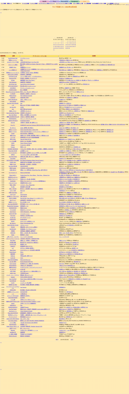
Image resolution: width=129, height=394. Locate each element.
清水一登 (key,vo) (77, 149)
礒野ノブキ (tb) (77, 172)
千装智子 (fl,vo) (71, 139)
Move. (21, 252)
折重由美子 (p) (72, 279)
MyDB (44, 1)
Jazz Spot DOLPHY (13, 204)
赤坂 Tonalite (13, 168)
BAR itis (13, 256)
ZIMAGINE (13, 290)
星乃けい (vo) (62, 188)
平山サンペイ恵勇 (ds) (93, 80)
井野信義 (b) (70, 196)
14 (59, 44)
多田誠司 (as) (62, 186)
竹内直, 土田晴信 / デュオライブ (28, 78)
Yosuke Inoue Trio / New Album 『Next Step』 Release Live (35, 175)
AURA (22, 107)
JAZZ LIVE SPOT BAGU (12, 318)
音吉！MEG (13, 185)
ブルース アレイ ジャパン (12, 238)
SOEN (12, 143)
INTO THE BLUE (12, 99)
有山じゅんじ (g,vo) (72, 62)
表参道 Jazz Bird (13, 284)
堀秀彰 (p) (67, 127)
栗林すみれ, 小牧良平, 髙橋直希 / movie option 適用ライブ (35, 309)
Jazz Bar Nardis (13, 309)
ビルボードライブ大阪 (13, 62)
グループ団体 (78, 3)
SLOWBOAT (13, 281)
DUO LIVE (23, 158)
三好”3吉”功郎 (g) (75, 154)
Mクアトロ (13, 200)
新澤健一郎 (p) (104, 124)
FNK (21, 60)
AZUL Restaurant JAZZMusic (28, 211)
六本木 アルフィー (13, 179)
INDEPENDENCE (12, 307)
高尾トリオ (23, 147)
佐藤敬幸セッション (25, 67)
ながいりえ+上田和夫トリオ (27, 221)
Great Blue (12, 158)
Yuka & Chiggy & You (25, 139)
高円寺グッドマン (12, 315)
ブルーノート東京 (12, 64)
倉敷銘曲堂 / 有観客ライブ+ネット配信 (30, 313)
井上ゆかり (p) (70, 113)
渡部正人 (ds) (69, 109)
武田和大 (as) (62, 129)
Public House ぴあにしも (13, 326)
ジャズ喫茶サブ (13, 70)
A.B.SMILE (13, 88)
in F (13, 248)
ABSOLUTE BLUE (13, 120)
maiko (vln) (62, 127)
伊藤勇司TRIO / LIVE (25, 183)
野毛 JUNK (13, 139)
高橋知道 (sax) (62, 213)
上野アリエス (12, 328)
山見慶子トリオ (24, 150)
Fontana (13, 147)
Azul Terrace (13, 211)
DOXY (13, 221)
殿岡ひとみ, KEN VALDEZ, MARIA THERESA (32, 320)
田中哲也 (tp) (62, 124)
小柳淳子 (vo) (62, 122)
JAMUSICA (13, 305)
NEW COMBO (12, 198)
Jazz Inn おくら (13, 311)
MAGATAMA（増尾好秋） (27, 133)
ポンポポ (22, 281)
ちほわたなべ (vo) (64, 330)
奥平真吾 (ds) (62, 204)
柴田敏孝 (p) (62, 206)
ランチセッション (25, 58)
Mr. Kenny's (13, 223)
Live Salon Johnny (12, 320)
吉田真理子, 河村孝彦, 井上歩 (27, 200)
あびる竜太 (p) (71, 198)
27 (58, 48)
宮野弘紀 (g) (72, 170)
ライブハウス (47, 3)
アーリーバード (13, 317)
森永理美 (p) (62, 318)
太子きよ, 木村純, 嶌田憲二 (27, 248)
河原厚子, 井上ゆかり (25, 113)
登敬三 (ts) (61, 115)
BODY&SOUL (13, 118)
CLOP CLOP (13, 244)
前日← (57, 339)
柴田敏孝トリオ (24, 206)
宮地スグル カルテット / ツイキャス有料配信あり (33, 181)
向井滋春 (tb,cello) (71, 160)
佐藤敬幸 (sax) (62, 67)
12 (56, 44)
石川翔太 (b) (69, 215)
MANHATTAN (13, 208)
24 (53, 48)
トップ (113, 3)
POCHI (13, 227)
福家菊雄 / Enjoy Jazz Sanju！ (27, 80)
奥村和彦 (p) (70, 311)
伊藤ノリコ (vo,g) (63, 170)
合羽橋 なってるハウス (13, 196)
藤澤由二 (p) (68, 209)
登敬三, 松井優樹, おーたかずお (28, 115)
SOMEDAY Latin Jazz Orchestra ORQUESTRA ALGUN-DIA (35, 125)
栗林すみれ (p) (63, 309)
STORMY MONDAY (13, 149)
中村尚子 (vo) (62, 158)
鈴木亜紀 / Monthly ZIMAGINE (28, 290)
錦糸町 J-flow (12, 67)
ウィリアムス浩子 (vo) (65, 154)
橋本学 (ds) (77, 202)
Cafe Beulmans (12, 82)
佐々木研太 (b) (71, 211)
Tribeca (13, 145)
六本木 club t (13, 162)
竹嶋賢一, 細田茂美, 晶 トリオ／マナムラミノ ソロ (33, 315)
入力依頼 (25, 3)
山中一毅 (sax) (62, 271)
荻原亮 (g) (69, 97)
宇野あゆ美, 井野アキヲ (26, 256)
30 (63, 48)
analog (12, 303)
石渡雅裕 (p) (70, 181)
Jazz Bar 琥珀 (12, 261)
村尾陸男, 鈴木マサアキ (26, 246)
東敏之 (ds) (83, 105)
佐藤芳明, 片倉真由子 (25, 82)
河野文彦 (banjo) (86, 95)
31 (53, 50)
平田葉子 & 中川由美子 (26, 334)
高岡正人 (22, 101)
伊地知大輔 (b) (76, 307)
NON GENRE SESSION (26, 277)
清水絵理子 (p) (71, 265)
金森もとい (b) (85, 204)
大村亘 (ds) (83, 271)
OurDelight (13, 181)
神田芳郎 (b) (81, 250)
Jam (21, 103)
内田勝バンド (23, 324)
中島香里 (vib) (77, 147)
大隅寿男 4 (23, 177)
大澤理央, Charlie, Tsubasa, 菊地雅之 (29, 72)
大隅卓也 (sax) (70, 177)
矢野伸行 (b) (69, 317)
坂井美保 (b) (64, 173)
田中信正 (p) (70, 292)
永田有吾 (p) (62, 190)
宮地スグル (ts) (63, 181)
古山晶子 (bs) (114, 172)
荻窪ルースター (13, 129)
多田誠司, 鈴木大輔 (25, 186)
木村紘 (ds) (97, 269)
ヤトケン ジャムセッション (27, 88)
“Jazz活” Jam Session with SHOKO (28, 322)
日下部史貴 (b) (71, 225)
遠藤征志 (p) (77, 177)
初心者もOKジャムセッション (28, 86)
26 (56, 48)
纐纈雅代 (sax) (62, 196)
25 (55, 48)
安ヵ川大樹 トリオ (25, 202)
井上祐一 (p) (70, 67)
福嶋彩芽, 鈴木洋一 (25, 295)
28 (59, 48)
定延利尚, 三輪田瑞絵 (25, 74)
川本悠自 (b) (77, 164)
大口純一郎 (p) (69, 233)
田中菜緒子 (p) (69, 183)
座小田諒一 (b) (74, 127)
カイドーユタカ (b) (77, 107)
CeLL (21, 258)
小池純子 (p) (62, 99)
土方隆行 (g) (87, 64)
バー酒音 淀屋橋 (13, 334)
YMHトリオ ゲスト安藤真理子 (28, 303)
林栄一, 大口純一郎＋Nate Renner (28, 233)
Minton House (12, 95)
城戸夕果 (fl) (89, 170)
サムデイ (13, 125)
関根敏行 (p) (62, 103)
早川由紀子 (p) (68, 107)
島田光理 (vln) (111, 64)
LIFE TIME (13, 271)
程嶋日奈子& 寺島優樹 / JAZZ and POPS (30, 162)
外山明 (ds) (75, 244)
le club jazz (13, 217)
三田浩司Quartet (24, 273)
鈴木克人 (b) (86, 160)
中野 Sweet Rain (13, 192)
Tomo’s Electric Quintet (26, 143)
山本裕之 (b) (75, 242)
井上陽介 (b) (62, 175)
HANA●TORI (23, 292)
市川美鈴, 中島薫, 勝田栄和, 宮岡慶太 (29, 284)
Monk (12, 234)
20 (58, 46)
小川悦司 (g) (70, 164)
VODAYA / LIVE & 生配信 (27, 168)
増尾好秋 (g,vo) (63, 133)
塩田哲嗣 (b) (76, 135)
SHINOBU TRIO (24, 97)
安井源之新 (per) (78, 254)
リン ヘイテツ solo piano (26, 236)
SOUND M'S (13, 229)
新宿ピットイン (13, 60)
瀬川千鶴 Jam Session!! (26, 109)
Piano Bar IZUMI (13, 150)
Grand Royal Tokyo (25, 120)
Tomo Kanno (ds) (81, 206)
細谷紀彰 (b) (76, 109)
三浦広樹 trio (23, 293)
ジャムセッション (25, 213)
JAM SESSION (24, 166)
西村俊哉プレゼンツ (25, 317)
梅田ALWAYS (12, 267)
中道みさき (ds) (85, 70)
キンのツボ (13, 269)
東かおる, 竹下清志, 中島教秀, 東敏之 (29, 105)
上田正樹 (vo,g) (63, 62)
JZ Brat (13, 80)
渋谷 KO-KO (12, 188)
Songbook (74, 1)
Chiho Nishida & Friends (26, 311)
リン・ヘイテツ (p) (64, 236)
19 (56, 46)
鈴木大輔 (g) (69, 186)
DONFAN (12, 97)
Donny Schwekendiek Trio (26, 223)
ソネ (13, 105)
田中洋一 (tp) (69, 172)
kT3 (21, 192)
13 (58, 44)
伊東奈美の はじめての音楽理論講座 (29, 137)
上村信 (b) (68, 103)
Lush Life (13, 258)
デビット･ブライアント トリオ (28, 118)
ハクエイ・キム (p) (64, 185)
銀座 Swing (13, 135)
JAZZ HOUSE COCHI (12, 225)
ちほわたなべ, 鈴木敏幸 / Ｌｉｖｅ (29, 330)
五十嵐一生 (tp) (70, 204)
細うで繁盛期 (23, 90)
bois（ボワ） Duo (24, 318)
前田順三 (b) (79, 279)
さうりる (13, 137)
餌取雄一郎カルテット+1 (26, 275)
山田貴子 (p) (69, 307)
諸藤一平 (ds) (85, 198)
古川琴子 (22, 297)
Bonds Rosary (12, 252)
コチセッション (24, 225)
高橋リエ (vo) (62, 240)
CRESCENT (13, 219)
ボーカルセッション (25, 217)
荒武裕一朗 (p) (70, 122)
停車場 (13, 231)
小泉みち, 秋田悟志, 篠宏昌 (27, 116)
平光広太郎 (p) (71, 275)
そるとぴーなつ (13, 183)
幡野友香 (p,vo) (63, 139)
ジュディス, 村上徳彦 (25, 282)
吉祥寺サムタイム (12, 177)
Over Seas (12, 215)
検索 (3, 3)
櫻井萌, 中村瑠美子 (25, 336)
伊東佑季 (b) (77, 181)
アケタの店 (13, 209)
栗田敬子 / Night (24, 234)
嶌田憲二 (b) (75, 248)
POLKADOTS (12, 265)
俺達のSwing (23, 208)
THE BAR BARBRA (13, 259)
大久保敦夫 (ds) (103, 64)
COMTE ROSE (13, 90)
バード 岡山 (13, 322)
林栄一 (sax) (62, 233)
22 (61, 46)
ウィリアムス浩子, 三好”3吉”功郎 (29, 154)
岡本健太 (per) (92, 198)
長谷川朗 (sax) (62, 70)
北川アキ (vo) (62, 168)
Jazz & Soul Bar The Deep (12, 113)
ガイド (9, 3)
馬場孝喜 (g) (78, 204)
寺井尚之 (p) (62, 215)
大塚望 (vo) (62, 269)
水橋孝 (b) (68, 150)
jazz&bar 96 (13, 332)
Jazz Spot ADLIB (13, 166)
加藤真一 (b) (76, 192)
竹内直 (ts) (61, 78)
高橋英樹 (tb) (89, 129)
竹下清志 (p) (70, 105)
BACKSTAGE (12, 324)
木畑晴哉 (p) (99, 70)
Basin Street (13, 250)
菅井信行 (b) (86, 84)
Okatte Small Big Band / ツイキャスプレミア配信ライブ (34, 131)
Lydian (12, 133)
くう (13, 293)
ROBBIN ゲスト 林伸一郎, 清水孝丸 (29, 263)
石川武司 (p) (74, 250)
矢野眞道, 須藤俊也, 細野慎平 (27, 231)
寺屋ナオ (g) (69, 60)
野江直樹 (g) (121, 172)
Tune (54, 1)
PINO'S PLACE (13, 336)
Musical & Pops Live (25, 259)
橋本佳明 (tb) (77, 124)
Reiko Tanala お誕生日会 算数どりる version (31, 279)
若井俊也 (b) (77, 273)
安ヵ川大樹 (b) (63, 202)
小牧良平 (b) (70, 309)
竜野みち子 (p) (80, 91)
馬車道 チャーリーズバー (12, 72)
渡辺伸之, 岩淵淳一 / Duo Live (28, 93)
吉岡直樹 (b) (62, 287)
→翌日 (71, 339)
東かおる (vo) (62, 105)
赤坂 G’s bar (13, 164)
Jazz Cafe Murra (13, 115)
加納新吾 (22, 332)
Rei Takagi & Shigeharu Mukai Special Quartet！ (32, 160)
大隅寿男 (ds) (62, 177)
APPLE (13, 154)
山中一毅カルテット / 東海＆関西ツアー (30, 271)
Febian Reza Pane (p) (81, 170)
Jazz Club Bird (12, 279)
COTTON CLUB (13, 76)
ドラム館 (13, 299)
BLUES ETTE (12, 78)
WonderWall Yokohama (12, 206)
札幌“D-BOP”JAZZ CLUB (12, 301)
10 (53, 44)
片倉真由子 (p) (73, 82)
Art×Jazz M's (13, 107)
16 (63, 44)
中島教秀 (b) (76, 105)
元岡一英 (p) (83, 269)
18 (55, 46)
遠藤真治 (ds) (86, 188)
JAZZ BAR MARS (12, 297)
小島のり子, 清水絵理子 (26, 265)
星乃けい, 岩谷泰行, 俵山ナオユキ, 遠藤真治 (31, 188)
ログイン (127, 4)
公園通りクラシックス (13, 292)
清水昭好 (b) (76, 179)
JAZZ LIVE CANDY (13, 74)
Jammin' (13, 277)
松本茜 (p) (70, 135)
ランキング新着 (33, 3)
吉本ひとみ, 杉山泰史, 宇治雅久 (28, 141)
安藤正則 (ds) (91, 111)
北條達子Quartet (24, 307)
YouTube (99, 3)
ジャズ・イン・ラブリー (12, 275)
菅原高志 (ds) (84, 273)
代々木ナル (13, 127)
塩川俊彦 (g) (73, 208)
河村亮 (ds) (75, 252)
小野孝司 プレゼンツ (25, 111)
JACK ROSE (13, 101)
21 (59, 46)
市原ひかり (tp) (63, 179)
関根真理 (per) (76, 76)
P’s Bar (13, 186)
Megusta (13, 330)
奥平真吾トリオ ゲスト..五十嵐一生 (29, 204)
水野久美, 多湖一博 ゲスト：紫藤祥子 (30, 156)
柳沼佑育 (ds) (77, 261)
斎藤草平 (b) (68, 88)
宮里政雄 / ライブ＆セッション (28, 229)
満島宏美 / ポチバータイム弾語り (28, 227)
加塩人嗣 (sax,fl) (63, 198)
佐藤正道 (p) (79, 221)
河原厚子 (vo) (62, 113)
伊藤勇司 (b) (62, 183)
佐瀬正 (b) (78, 80)
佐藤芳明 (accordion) (64, 82)
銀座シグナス (12, 111)
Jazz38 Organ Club (12, 58)
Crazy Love (13, 194)
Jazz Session (23, 287)
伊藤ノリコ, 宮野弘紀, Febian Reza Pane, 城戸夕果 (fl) (33, 170)
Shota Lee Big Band (25, 172)
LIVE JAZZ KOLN (13, 86)
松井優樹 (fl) (68, 115)
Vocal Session (23, 194)
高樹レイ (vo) (62, 160)
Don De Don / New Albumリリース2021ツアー (31, 198)
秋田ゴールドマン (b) (71, 206)
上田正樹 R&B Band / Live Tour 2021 (29, 62)
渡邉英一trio (23, 244)
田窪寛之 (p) (70, 202)
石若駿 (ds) (81, 118)
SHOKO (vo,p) (62, 322)
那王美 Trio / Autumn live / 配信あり (29, 242)
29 (61, 48)
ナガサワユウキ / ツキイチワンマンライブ (31, 267)
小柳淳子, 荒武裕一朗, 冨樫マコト (29, 122)
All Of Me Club (13, 84)
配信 (87, 3)
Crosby (13, 282)
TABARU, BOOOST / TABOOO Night (29, 238)
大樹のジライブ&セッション (27, 299)
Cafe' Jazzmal (13, 263)
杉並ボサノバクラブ (25, 209)
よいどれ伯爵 (12, 141)
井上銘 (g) (70, 179)
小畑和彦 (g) (79, 160)
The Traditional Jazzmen (26, 95)
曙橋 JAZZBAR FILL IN (13, 116)
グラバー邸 (13, 190)
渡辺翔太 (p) (70, 271)
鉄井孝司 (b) (88, 120)
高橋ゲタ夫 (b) (112, 124)
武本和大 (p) (69, 175)
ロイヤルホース (13, 172)
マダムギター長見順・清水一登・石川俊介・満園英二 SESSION (36, 149)
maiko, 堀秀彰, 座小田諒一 (27, 127)
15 (61, 44)
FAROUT (12, 246)
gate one (13, 122)
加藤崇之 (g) (70, 192)
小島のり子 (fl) (63, 265)
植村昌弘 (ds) (110, 129)
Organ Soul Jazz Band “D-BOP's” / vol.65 (30, 301)
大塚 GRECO (13, 170)
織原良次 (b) (70, 254)
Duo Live (22, 190)
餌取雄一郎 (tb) (63, 275)
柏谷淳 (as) (92, 172)
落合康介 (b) (77, 271)
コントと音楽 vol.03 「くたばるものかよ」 (31, 76)
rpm (13, 109)
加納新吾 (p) (62, 332)
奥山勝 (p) (84, 80)
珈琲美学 (13, 254)
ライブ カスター (13, 152)
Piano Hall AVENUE (13, 313)
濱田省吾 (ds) (76, 175)
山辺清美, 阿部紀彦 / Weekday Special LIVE (31, 326)
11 (55, 44)
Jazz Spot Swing (13, 156)
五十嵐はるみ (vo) (71, 80)
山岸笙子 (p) (71, 152)
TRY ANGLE (23, 196)
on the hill (22, 269)
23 (63, 46)
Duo (21, 305)
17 (53, 46)
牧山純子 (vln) (86, 279)
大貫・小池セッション (26, 99)
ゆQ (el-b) (61, 263)
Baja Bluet (12, 240)
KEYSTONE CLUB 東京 (13, 160)
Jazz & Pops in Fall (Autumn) (27, 84)
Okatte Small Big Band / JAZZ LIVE (29, 129)
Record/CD (64, 1)
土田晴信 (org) (68, 78)
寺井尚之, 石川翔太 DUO (26, 215)
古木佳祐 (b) (69, 252)
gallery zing (13, 273)
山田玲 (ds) (77, 183)
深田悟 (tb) (75, 129)
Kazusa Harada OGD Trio (26, 261)
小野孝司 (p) (77, 111)
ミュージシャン (64, 3)
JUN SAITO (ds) (121, 124)
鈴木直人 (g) (68, 242)
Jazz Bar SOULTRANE (12, 103)
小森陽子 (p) (70, 70)
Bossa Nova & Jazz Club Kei (13, 91)
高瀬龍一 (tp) (69, 124)
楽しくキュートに (25, 328)
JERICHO (12, 233)
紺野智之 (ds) (84, 307)
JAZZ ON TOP (12, 213)
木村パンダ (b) (63, 277)
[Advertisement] (49, 25)
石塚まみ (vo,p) (63, 254)
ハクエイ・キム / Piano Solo (27, 185)
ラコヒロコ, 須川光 (25, 145)
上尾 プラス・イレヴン (13, 236)
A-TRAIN (12, 93)
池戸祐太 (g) (62, 252)
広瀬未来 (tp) (62, 172)
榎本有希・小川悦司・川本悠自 (28, 164)
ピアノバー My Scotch (12, 295)
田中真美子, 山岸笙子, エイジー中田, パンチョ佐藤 (33, 152)
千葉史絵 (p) (62, 60)
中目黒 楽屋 (13, 242)
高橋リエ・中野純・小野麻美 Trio (29, 240)
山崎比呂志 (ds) (78, 196)
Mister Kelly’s (12, 175)
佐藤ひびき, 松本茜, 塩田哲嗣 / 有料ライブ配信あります (34, 135)
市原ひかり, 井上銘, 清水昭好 (27, 179)
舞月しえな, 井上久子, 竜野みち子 (29, 91)
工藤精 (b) (75, 97)
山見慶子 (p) (62, 150)
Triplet (22, 254)
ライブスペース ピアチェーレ (12, 287)
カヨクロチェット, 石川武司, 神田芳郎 (30, 250)
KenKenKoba (23, 219)
